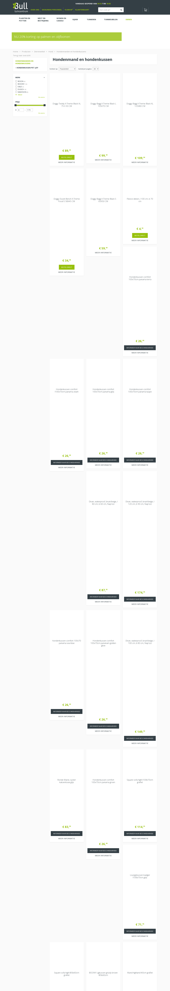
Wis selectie (41, 97)
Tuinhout (64, 982)
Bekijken (20, 930)
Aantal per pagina (84, 69)
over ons (35, 10)
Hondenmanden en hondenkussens (24, 62)
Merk (17, 77)
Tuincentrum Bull (131, 934)
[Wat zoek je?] (111, 9)
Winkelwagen (21, 922)
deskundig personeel (52, 10)
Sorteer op (54, 69)
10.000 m (68, 10)
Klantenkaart (82, 10)
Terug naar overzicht (22, 55)
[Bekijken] (145, 9)
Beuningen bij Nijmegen (134, 941)
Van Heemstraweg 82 (133, 937)
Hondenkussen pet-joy (27, 68)
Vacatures (128, 927)
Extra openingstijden (59, 951)
